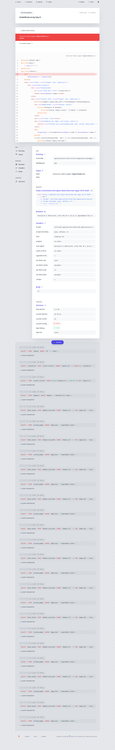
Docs (35, 736)
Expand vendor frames (27, 30)
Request (18, 161)
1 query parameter (26, 355)
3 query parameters (27, 415)
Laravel (43, 736)
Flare (71, 736)
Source (27, 736)
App (16, 147)
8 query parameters (27, 385)
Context (18, 178)
